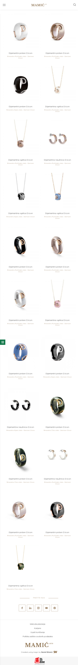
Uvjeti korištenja (38, 632)
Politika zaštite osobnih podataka (38, 637)
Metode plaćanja (37, 624)
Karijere (37, 628)
